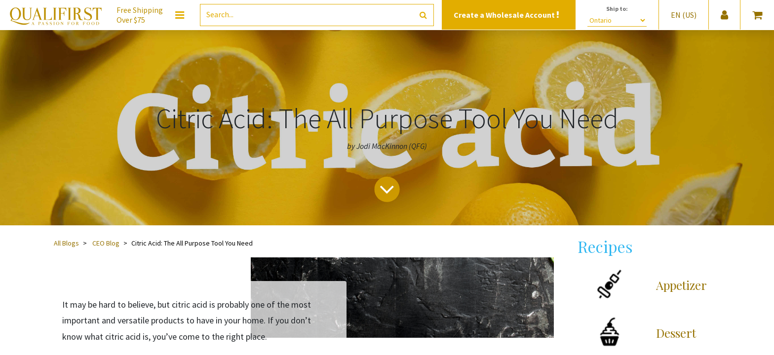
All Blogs (66, 243)
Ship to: (617, 8)
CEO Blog (105, 243)
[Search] (423, 15)
